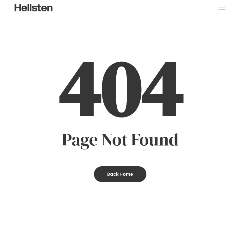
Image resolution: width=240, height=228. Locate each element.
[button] (221, 7)
